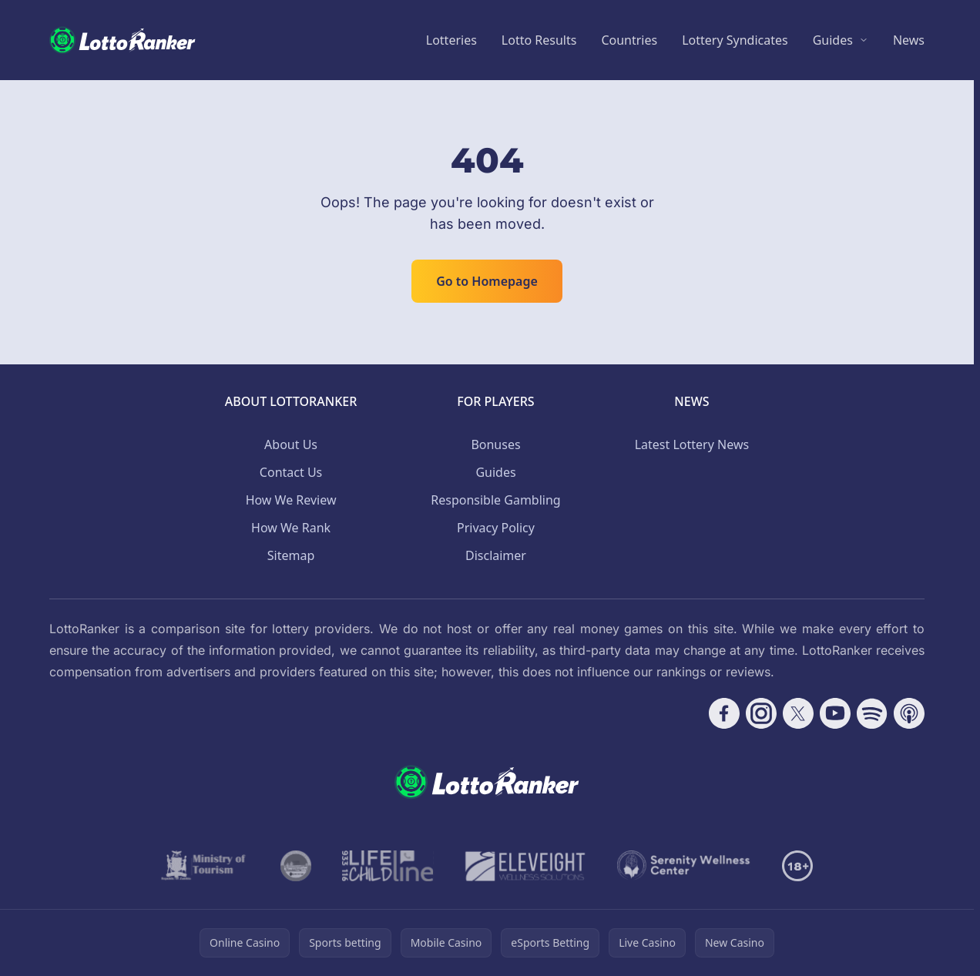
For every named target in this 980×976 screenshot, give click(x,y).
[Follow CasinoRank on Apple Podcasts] (909, 713)
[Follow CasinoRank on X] (798, 713)
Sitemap (291, 555)
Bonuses (495, 444)
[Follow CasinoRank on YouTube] (835, 713)
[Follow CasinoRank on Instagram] (761, 713)
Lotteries (451, 40)
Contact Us (291, 472)
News (909, 40)
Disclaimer (495, 555)
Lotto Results (539, 40)
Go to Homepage (487, 281)
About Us (290, 444)
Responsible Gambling (495, 499)
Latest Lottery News (692, 444)
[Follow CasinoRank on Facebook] (724, 713)
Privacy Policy (496, 527)
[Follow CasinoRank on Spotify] (872, 713)
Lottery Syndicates (735, 40)
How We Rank (291, 527)
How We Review (291, 499)
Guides (833, 40)
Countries (629, 40)
